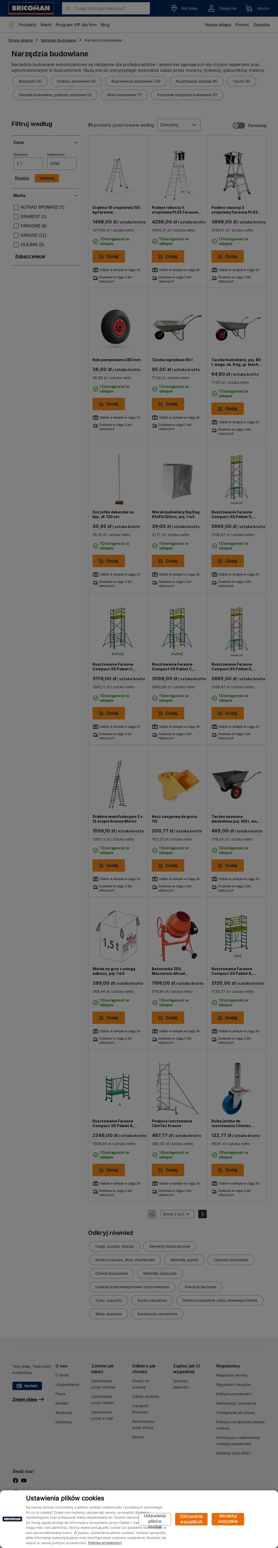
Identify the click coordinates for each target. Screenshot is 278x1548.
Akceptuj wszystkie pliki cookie (227, 1519)
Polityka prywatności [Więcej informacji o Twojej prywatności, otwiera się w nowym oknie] (104, 1543)
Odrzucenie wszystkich (191, 1519)
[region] (139, 1519)
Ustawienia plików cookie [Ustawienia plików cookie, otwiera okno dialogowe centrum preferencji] (155, 1519)
